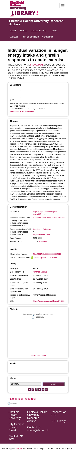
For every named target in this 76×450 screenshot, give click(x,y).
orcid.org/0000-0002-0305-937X (47, 258)
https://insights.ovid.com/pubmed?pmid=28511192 (47, 213)
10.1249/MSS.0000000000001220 (47, 254)
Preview (30, 111)
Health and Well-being (42, 229)
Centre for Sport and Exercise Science (48, 218)
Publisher (43, 242)
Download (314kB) (18, 111)
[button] (9, 403)
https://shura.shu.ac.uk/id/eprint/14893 (48, 301)
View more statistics (38, 355)
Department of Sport (41, 234)
